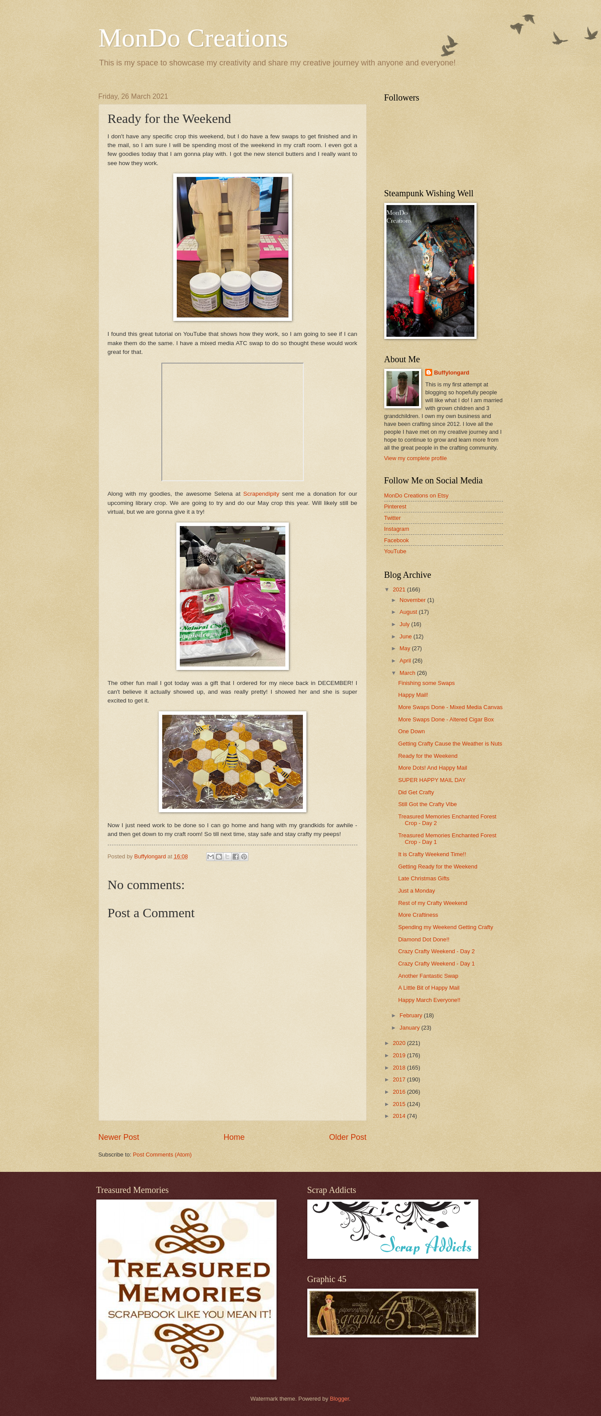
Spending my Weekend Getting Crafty (445, 927)
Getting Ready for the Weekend (437, 866)
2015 (400, 1104)
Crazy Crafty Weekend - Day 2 (436, 951)
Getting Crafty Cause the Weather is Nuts (450, 743)
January (410, 1027)
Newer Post (118, 1137)
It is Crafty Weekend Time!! (432, 854)
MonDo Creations (193, 37)
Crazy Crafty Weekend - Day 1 (436, 963)
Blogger (339, 1398)
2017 (400, 1079)
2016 (400, 1091)
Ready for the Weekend (428, 756)
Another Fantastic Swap (428, 976)
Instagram (396, 529)
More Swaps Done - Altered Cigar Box (446, 719)
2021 (400, 589)
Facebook (396, 540)
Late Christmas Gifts (424, 878)
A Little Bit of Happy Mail (429, 987)
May (406, 648)
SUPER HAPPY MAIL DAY (432, 780)
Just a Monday (416, 890)
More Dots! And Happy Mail (432, 767)
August (409, 612)
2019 (400, 1055)
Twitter (392, 518)
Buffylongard (451, 372)
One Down (411, 731)
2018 (400, 1067)
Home (233, 1137)
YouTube (395, 551)
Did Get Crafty (416, 792)
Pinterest (395, 506)
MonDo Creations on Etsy (416, 495)
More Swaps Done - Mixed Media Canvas (450, 707)
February (412, 1015)
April (406, 660)
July (405, 624)
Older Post (347, 1137)
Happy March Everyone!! (429, 1000)
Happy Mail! (413, 695)
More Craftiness (418, 915)
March (408, 673)
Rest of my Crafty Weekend (432, 903)
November (413, 600)
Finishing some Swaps (426, 683)
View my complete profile (415, 458)
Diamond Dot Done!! (424, 939)
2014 (400, 1116)
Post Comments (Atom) (162, 1154)
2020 (400, 1043)
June (407, 636)
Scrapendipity (261, 493)
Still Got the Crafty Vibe (427, 804)
